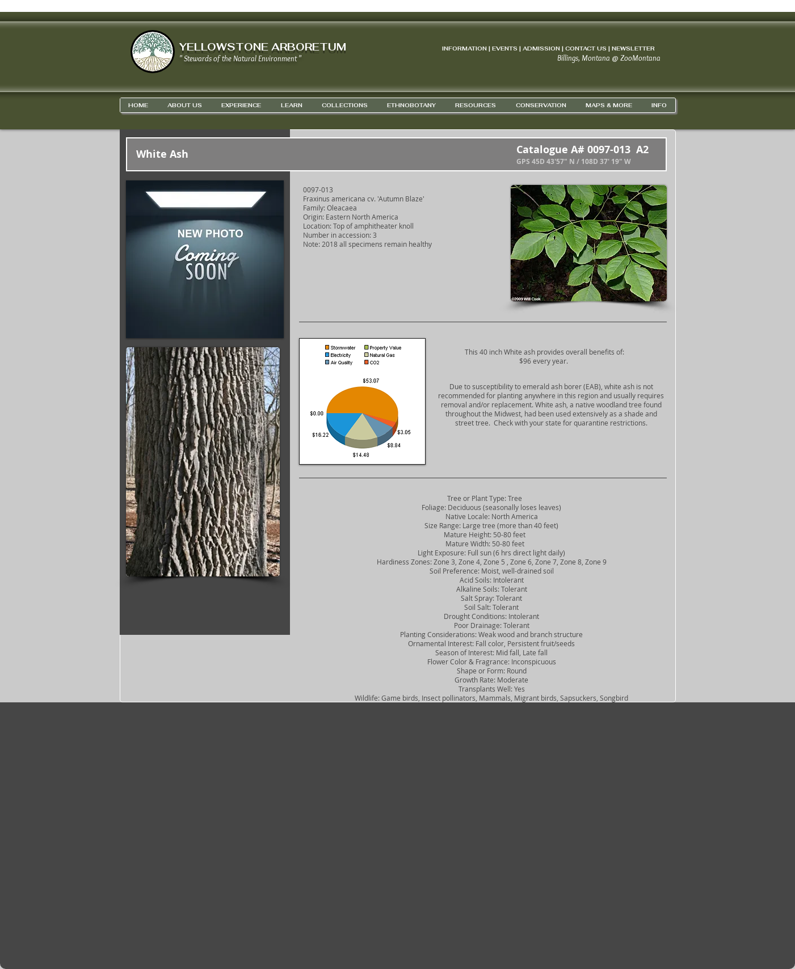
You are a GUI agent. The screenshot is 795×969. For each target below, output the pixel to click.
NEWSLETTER (633, 48)
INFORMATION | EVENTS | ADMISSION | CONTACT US (524, 48)
